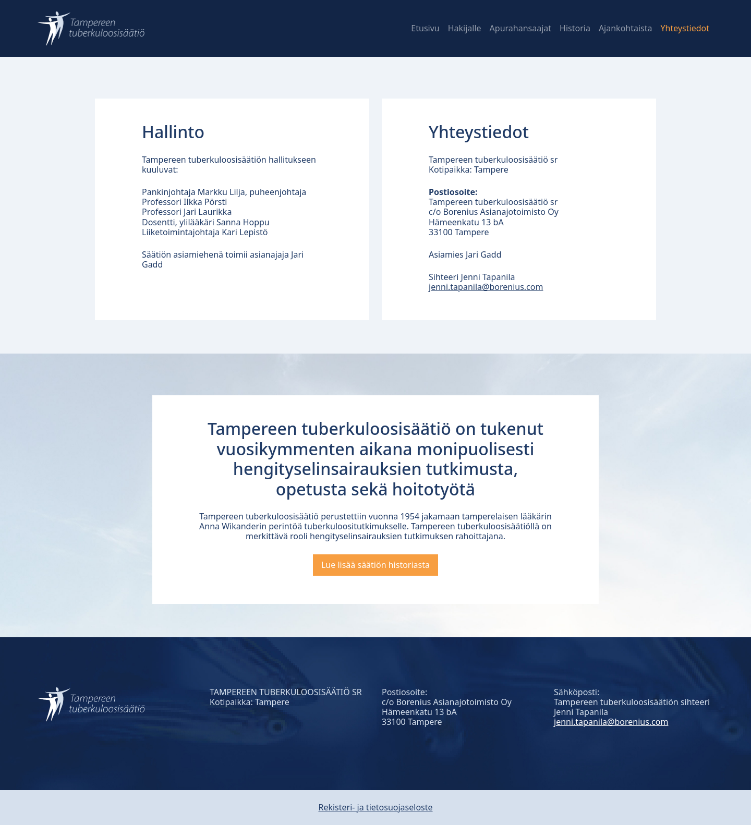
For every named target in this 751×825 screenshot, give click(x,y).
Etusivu (425, 28)
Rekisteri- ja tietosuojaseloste (375, 807)
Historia (575, 28)
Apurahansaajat (520, 28)
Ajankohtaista (625, 28)
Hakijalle (464, 28)
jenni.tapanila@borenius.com (486, 287)
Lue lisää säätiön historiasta (375, 565)
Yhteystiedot (685, 28)
